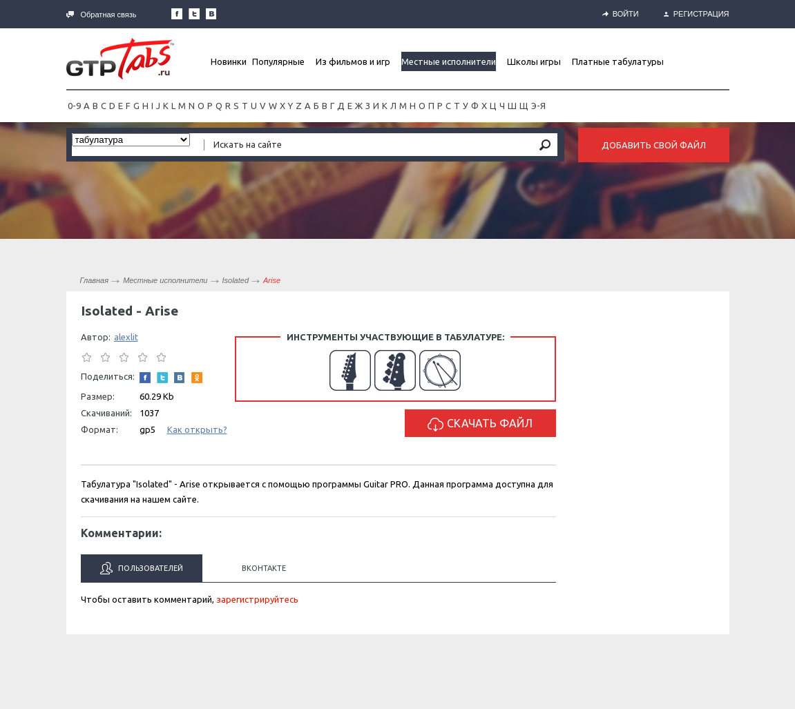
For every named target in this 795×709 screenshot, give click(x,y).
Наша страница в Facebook (176, 13)
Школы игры (534, 61)
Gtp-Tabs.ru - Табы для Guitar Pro (120, 58)
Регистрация (696, 14)
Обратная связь (101, 14)
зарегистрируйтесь (257, 599)
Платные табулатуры (618, 61)
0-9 (74, 105)
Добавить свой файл (654, 145)
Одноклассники (196, 377)
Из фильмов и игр (353, 61)
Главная (94, 280)
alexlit (126, 337)
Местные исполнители (448, 61)
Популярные (278, 61)
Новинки (229, 61)
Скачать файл (480, 424)
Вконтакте (264, 568)
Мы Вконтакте (211, 13)
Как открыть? (197, 429)
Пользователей (141, 568)
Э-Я (538, 105)
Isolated (235, 280)
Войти (620, 14)
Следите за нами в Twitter (194, 13)
